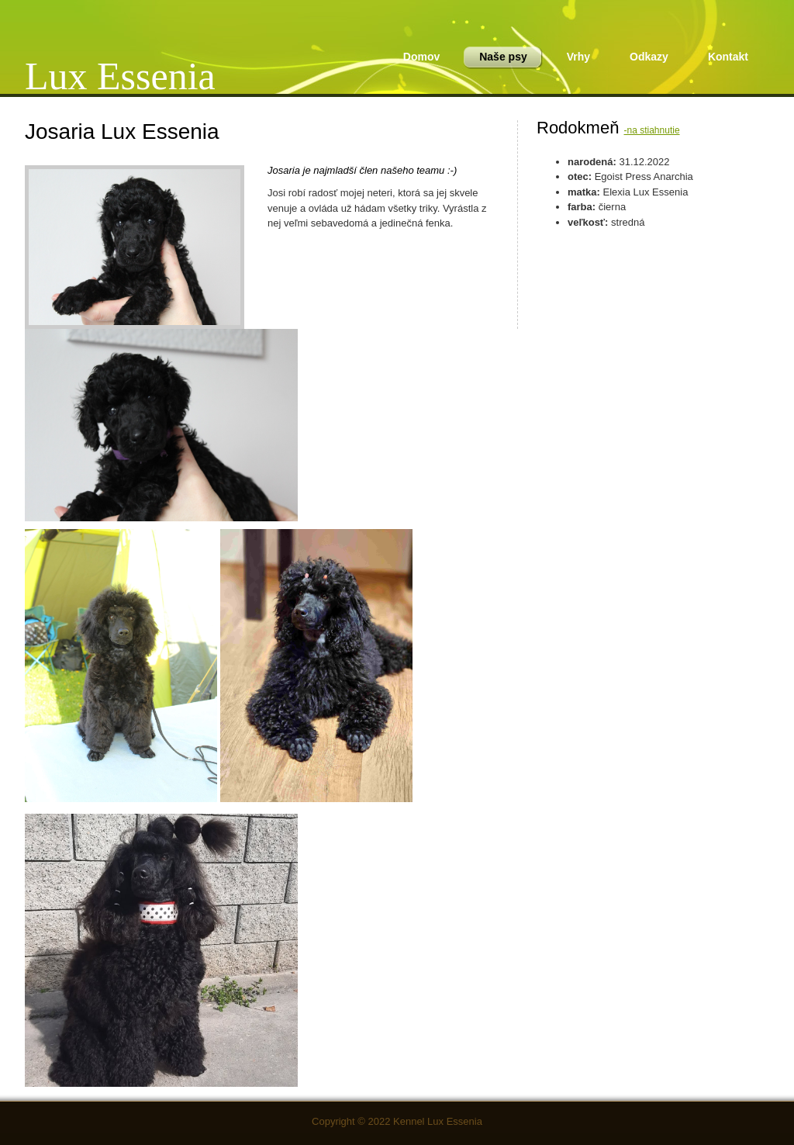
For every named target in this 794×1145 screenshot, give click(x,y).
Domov (421, 56)
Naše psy (498, 58)
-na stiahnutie (652, 130)
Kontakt (728, 56)
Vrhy (578, 56)
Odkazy (649, 56)
